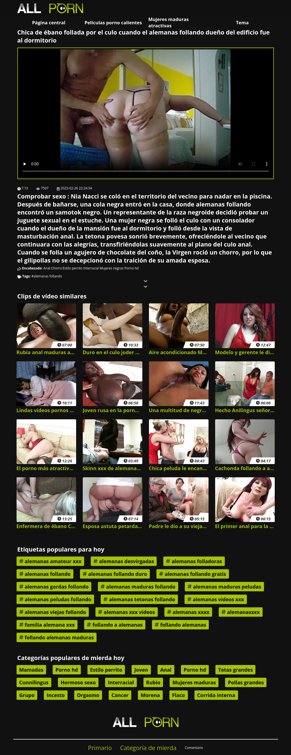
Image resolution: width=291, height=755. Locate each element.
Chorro (56, 268)
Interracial (91, 268)
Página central (48, 22)
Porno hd (131, 268)
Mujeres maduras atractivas (168, 22)
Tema (242, 22)
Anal (46, 268)
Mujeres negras (112, 268)
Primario (100, 748)
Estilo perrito (72, 268)
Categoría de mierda (148, 748)
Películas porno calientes (113, 22)
